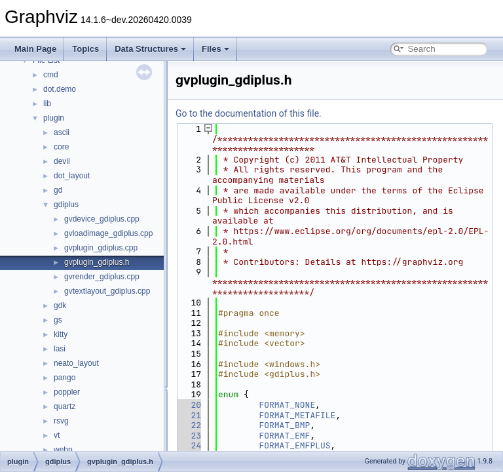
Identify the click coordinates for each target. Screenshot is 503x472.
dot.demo (59, 89)
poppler (67, 392)
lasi (59, 348)
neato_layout (76, 363)
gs (58, 319)
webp (63, 449)
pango (64, 377)
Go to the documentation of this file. (249, 113)
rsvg (61, 420)
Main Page (35, 49)
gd (58, 190)
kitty (60, 334)
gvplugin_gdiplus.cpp (101, 247)
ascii (61, 132)
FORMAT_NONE (287, 404)
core (61, 146)
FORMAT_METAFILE (297, 415)
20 (188, 404)
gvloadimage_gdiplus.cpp (108, 233)
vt (57, 435)
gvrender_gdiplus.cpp (102, 276)
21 (188, 415)
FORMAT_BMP (284, 425)
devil (62, 161)
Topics (85, 49)
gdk (60, 305)
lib (47, 103)
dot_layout (72, 175)
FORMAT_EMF (284, 435)
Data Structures (150, 49)
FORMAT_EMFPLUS (294, 445)
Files (215, 49)
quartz (64, 406)
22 (188, 425)
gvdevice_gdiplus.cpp (102, 219)
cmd (50, 74)
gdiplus (66, 204)
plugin (53, 118)
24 (188, 445)
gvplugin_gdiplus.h (96, 262)
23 (188, 435)
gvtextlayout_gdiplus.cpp (107, 291)
